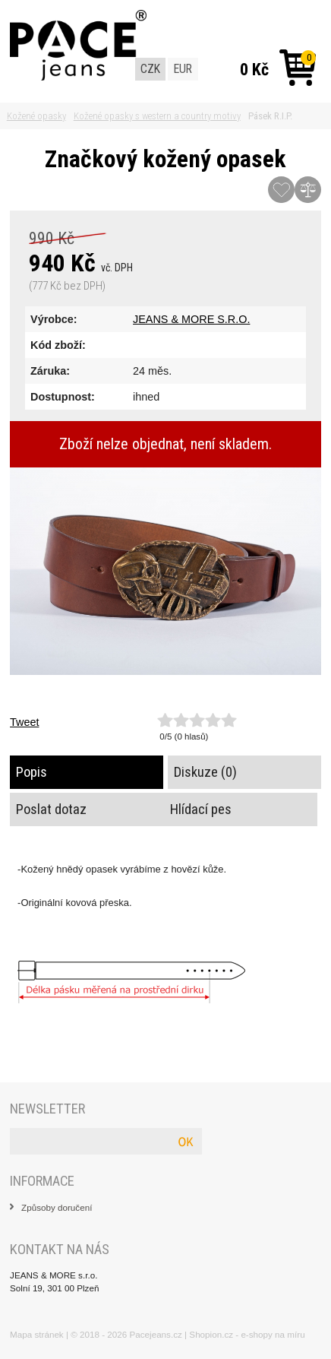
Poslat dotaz (51, 809)
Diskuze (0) (205, 772)
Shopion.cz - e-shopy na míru (246, 1334)
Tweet (24, 722)
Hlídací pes (201, 809)
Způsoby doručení (56, 1207)
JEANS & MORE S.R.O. (191, 319)
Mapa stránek (37, 1334)
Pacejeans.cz (156, 1334)
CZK (150, 69)
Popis (31, 772)
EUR (183, 69)
